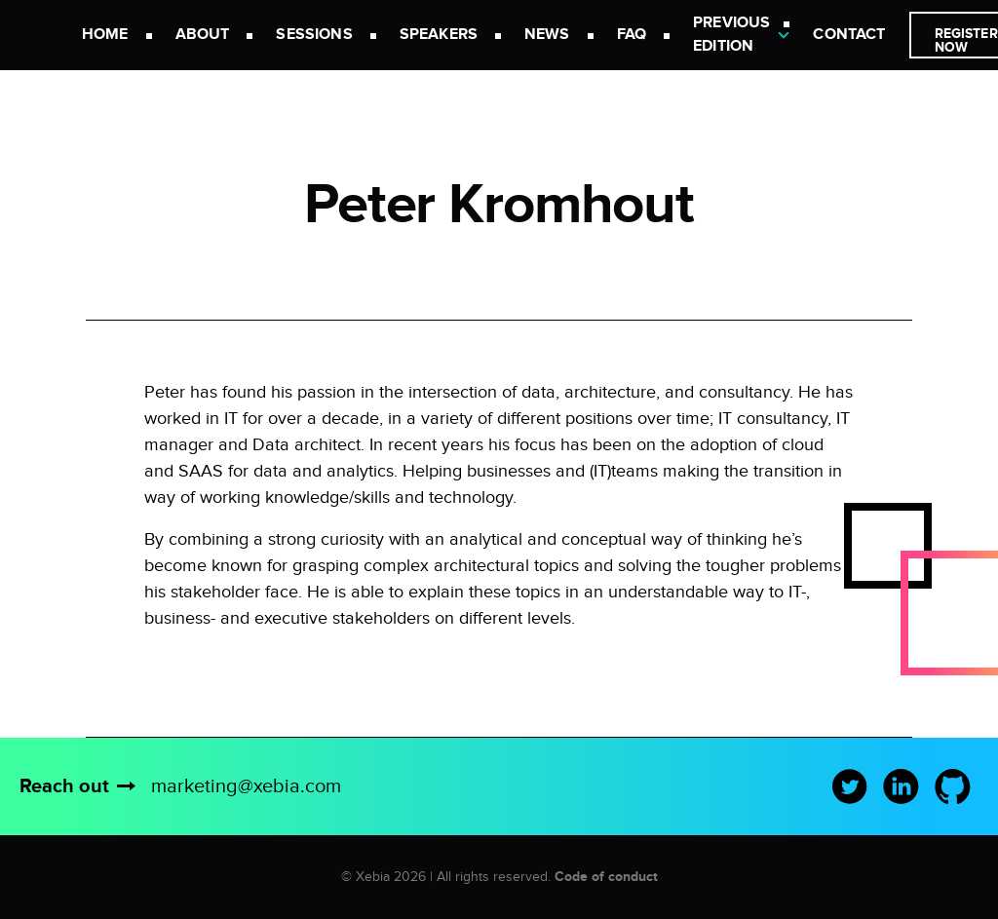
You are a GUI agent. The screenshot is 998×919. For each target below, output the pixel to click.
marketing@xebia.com (246, 786)
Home (105, 34)
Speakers (439, 34)
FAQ (631, 34)
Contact (849, 34)
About (202, 34)
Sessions (314, 34)
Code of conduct (606, 876)
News (547, 34)
